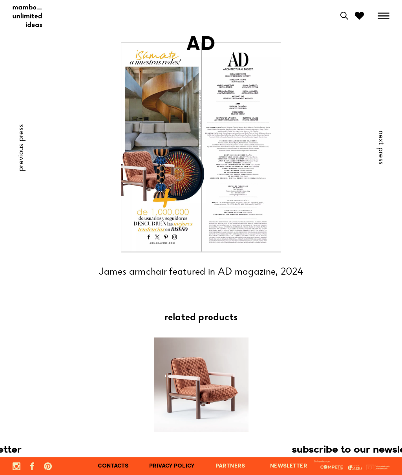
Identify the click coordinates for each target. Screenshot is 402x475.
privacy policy (171, 466)
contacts (113, 466)
